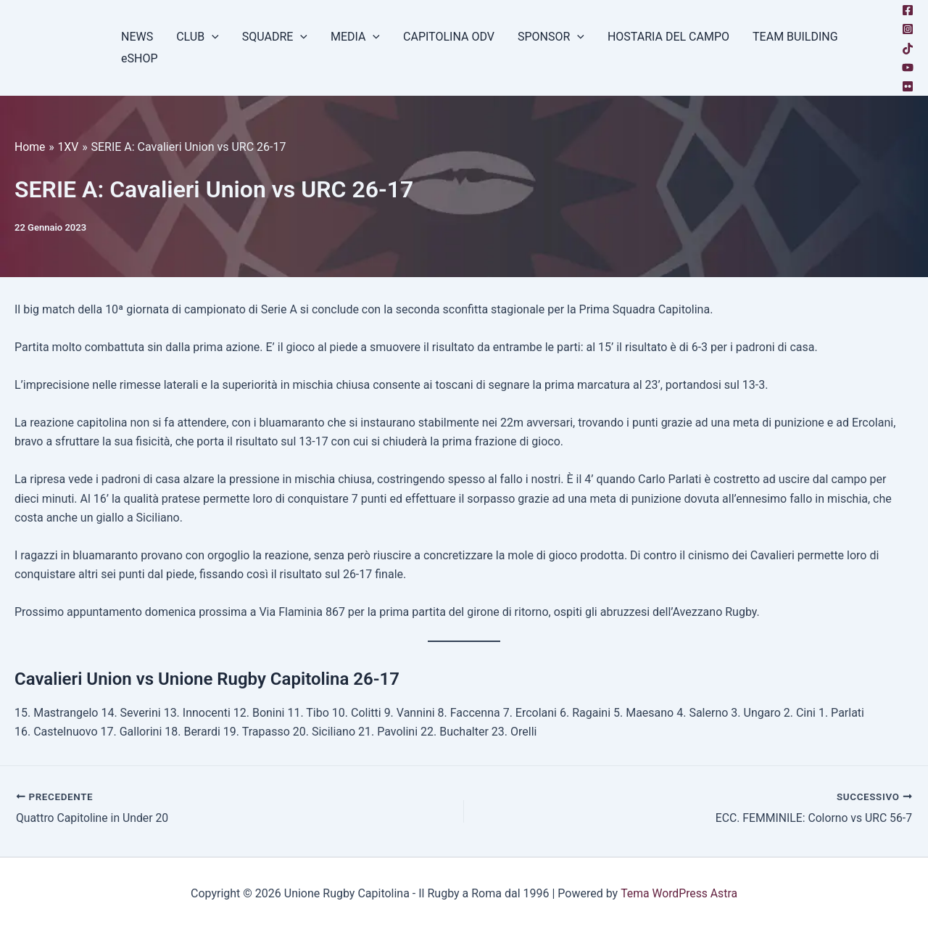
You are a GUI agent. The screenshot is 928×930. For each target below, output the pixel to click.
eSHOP (139, 58)
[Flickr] (908, 86)
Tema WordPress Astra (679, 893)
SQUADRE (274, 37)
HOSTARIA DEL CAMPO (668, 37)
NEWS (137, 37)
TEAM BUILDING (795, 37)
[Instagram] (908, 29)
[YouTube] (908, 67)
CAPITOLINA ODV (448, 37)
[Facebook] (908, 10)
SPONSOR (551, 37)
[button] (211, 37)
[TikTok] (908, 48)
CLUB (197, 37)
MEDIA (355, 37)
